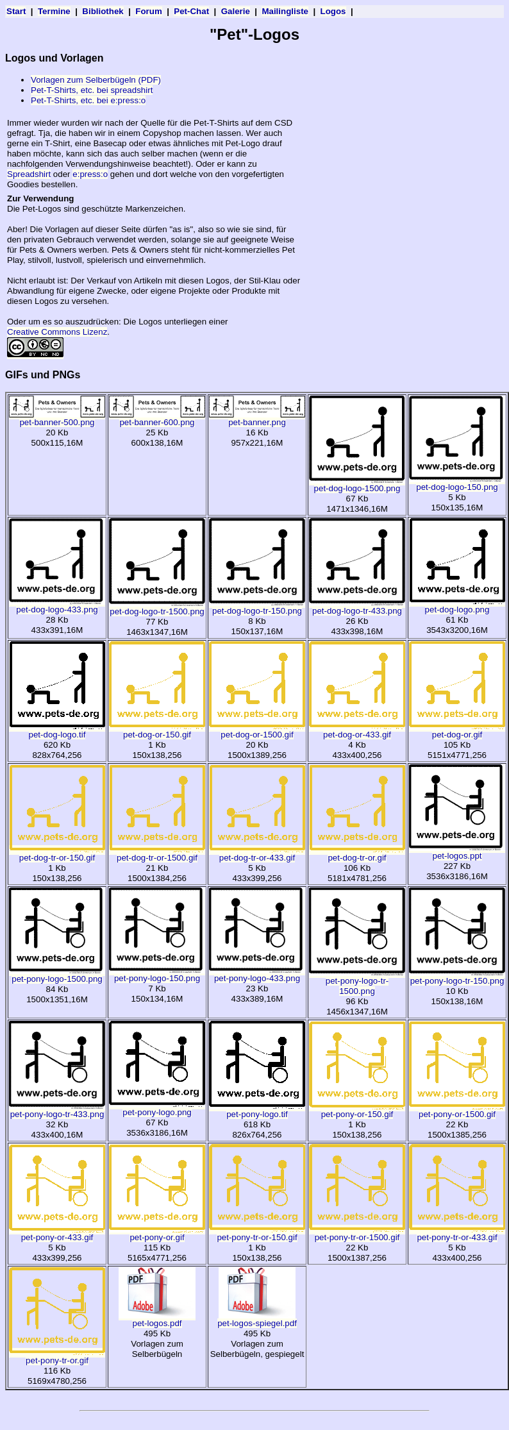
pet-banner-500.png (57, 418)
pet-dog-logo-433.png (57, 605)
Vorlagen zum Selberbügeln (157, 1349)
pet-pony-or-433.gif (57, 1233)
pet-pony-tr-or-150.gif (257, 1233)
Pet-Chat (191, 11)
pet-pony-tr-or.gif (57, 1356)
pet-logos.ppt (457, 852)
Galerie (235, 11)
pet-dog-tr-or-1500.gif (157, 853)
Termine (54, 11)
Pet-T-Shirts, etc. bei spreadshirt (92, 90)
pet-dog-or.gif (457, 730)
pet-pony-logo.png (157, 1108)
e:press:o (90, 174)
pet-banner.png (257, 418)
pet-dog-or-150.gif (157, 730)
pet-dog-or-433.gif (357, 730)
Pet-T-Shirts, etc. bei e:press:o (88, 100)
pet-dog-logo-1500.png (357, 484)
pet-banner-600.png (157, 418)
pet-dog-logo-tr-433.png (357, 607)
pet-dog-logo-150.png (457, 483)
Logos (333, 11)
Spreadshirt (29, 174)
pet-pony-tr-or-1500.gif (357, 1233)
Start (16, 11)
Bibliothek (102, 11)
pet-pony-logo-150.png (157, 974)
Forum (148, 11)
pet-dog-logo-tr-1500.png (157, 607)
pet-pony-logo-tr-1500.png (357, 982)
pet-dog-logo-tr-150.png (257, 607)
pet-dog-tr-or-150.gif (57, 853)
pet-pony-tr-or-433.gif (457, 1233)
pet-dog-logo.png (457, 605)
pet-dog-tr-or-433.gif (257, 853)
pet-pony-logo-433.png (257, 974)
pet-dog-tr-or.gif (357, 853)
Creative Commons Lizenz (57, 332)
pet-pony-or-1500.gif (457, 1110)
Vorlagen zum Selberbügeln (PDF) (96, 80)
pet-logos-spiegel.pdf (257, 1319)
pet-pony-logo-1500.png (57, 975)
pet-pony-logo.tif (257, 1110)
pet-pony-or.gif (157, 1233)
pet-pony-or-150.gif (357, 1110)
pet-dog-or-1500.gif (257, 730)
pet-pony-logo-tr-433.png (57, 1110)
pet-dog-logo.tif (57, 730)
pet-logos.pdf (157, 1319)
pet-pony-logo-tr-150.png (457, 977)
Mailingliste (285, 11)
